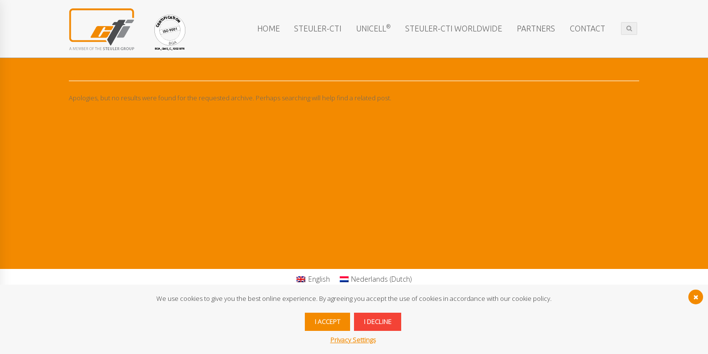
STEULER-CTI (317, 28)
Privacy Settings (353, 339)
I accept (327, 321)
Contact (587, 28)
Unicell (373, 28)
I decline (377, 321)
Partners (536, 28)
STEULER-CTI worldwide (453, 28)
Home (268, 28)
